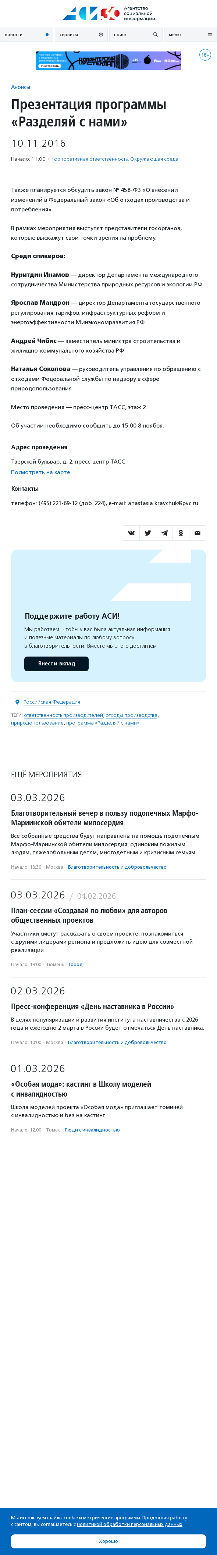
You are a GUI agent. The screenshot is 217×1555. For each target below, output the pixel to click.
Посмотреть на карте (40, 472)
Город (76, 964)
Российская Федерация (52, 702)
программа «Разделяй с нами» (102, 723)
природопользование (37, 723)
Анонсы (20, 87)
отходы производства (131, 715)
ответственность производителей (63, 715)
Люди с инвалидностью (92, 1130)
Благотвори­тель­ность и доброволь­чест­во (117, 867)
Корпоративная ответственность (89, 159)
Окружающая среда (154, 159)
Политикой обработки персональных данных (129, 1524)
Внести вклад (56, 663)
